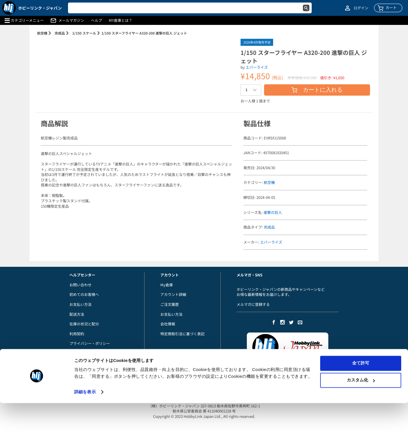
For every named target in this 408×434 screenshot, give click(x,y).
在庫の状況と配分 (84, 323)
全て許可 (360, 394)
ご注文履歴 (169, 304)
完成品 (60, 33)
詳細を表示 (85, 422)
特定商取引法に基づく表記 (182, 333)
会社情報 (167, 323)
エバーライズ (257, 67)
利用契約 (76, 333)
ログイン (361, 7)
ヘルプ (96, 20)
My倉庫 (166, 284)
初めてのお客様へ (84, 294)
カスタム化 (361, 411)
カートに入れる (317, 90)
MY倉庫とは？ (120, 20)
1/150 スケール (84, 33)
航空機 (42, 33)
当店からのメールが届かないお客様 (98, 353)
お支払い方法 (80, 304)
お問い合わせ (80, 284)
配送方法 (76, 314)
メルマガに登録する (253, 304)
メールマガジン (71, 20)
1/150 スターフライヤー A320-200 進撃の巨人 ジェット (144, 33)
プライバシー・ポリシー (89, 343)
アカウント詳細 (173, 294)
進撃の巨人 (273, 212)
